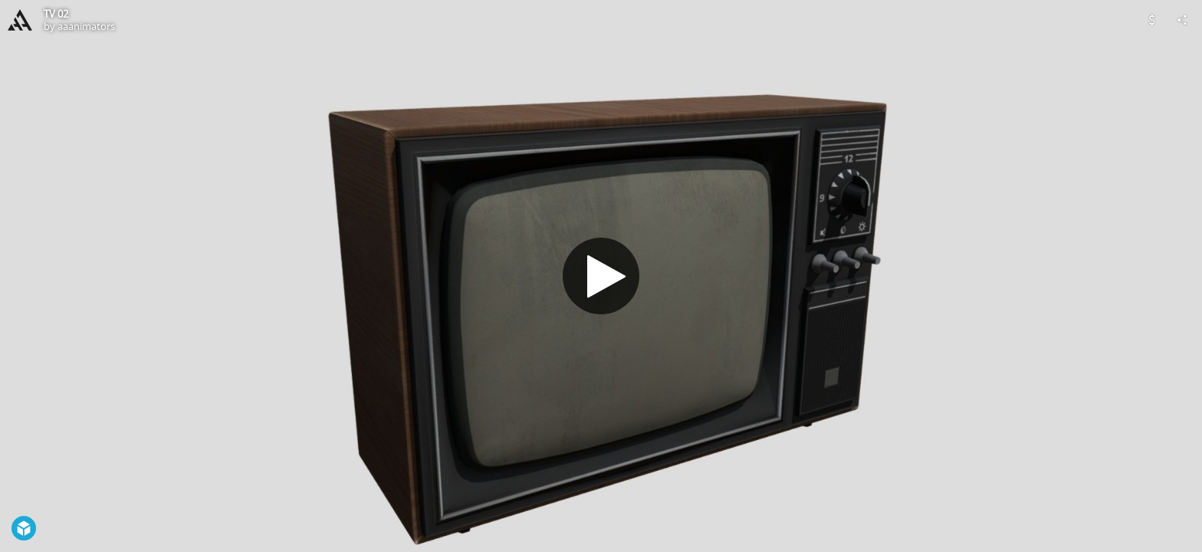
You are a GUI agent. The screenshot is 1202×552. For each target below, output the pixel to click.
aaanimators (86, 26)
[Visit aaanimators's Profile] (20, 20)
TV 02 (56, 14)
